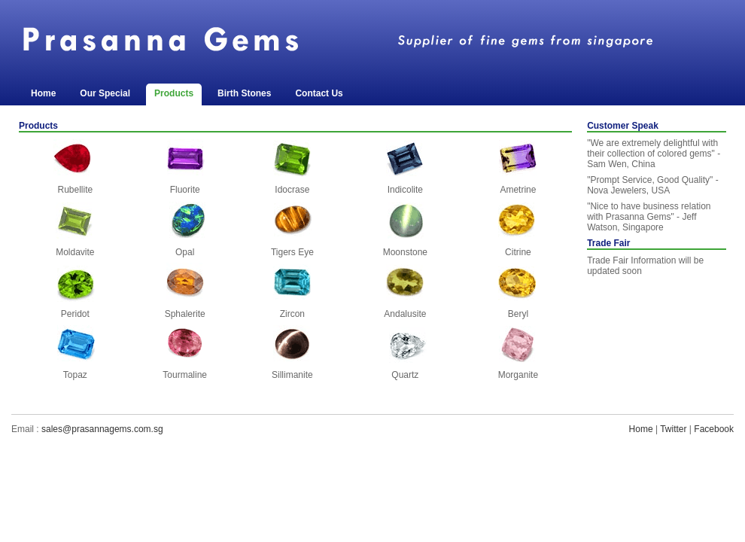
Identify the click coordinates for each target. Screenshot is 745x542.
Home (43, 93)
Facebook (714, 429)
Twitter (673, 429)
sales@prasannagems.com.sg (102, 429)
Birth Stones (244, 93)
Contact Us (318, 93)
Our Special (105, 93)
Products (173, 93)
